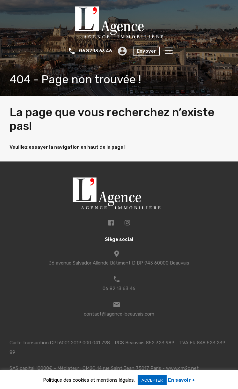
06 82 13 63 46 (95, 51)
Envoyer (146, 51)
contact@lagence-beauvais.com (119, 314)
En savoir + (181, 380)
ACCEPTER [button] (152, 380)
